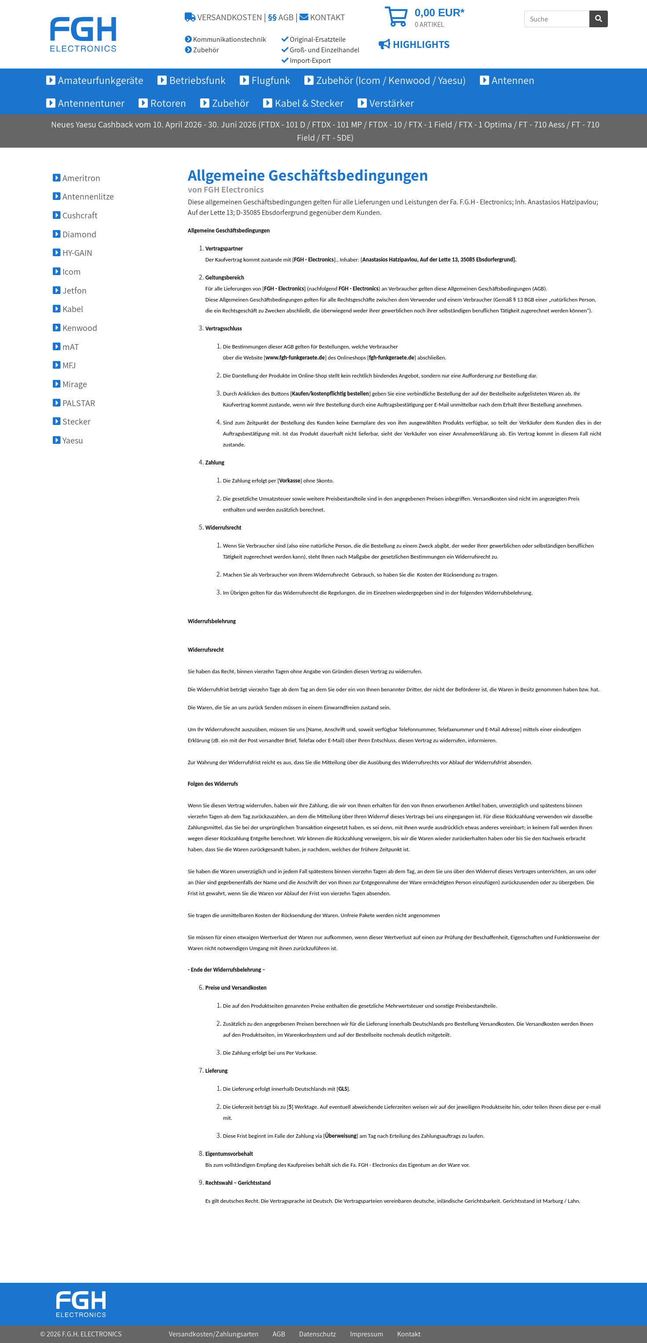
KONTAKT (322, 17)
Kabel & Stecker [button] (309, 103)
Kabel (68, 309)
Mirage (70, 384)
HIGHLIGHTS (420, 44)
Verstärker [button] (391, 103)
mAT (66, 346)
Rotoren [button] (168, 103)
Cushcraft (75, 215)
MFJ (64, 365)
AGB (281, 17)
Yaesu (68, 440)
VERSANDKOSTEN (223, 17)
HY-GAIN (72, 252)
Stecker (72, 421)
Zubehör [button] (230, 103)
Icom (67, 271)
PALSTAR (74, 403)
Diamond (74, 234)
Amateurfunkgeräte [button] (100, 80)
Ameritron (76, 178)
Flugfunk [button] (271, 80)
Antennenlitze (83, 196)
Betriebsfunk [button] (197, 80)
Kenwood (75, 328)
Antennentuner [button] (91, 103)
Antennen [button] (513, 80)
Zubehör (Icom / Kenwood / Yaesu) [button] (391, 80)
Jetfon (70, 290)
